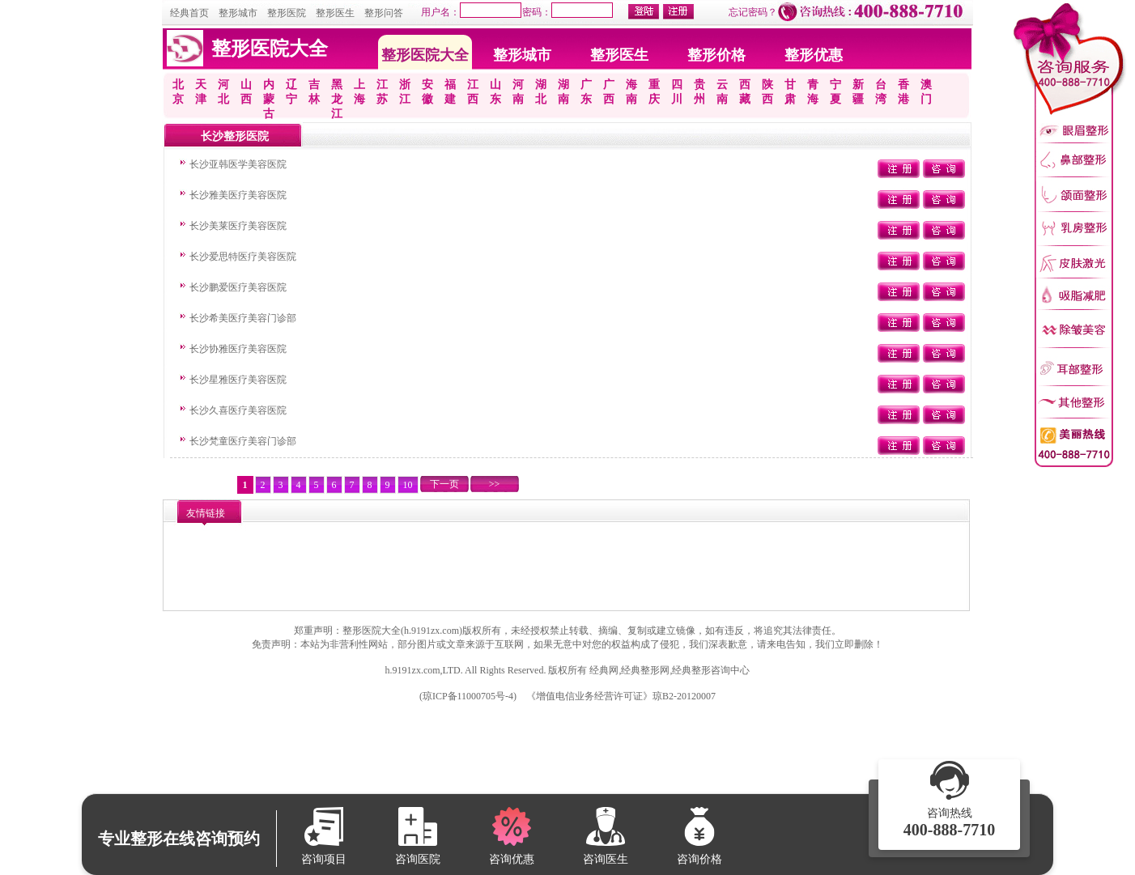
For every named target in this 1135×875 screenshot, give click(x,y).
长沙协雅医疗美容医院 (238, 349)
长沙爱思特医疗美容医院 (242, 256)
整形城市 (238, 13)
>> (494, 484)
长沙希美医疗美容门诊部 (242, 318)
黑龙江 (336, 99)
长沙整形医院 (235, 136)
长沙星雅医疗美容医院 (238, 379)
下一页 (444, 484)
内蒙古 (268, 99)
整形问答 (383, 13)
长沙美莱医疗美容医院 (238, 225)
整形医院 (286, 13)
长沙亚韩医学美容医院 (238, 164)
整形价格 (716, 55)
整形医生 (335, 13)
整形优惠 (813, 55)
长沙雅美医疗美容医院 (238, 195)
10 (408, 485)
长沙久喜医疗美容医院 (238, 410)
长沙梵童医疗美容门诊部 (242, 441)
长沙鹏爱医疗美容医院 (238, 287)
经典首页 (189, 13)
